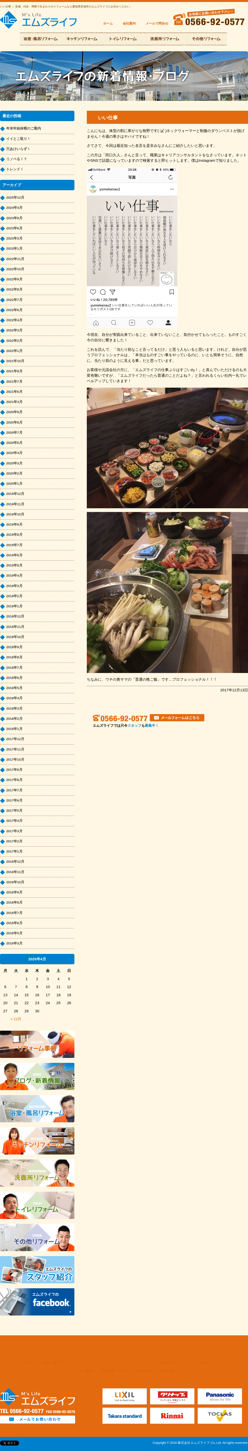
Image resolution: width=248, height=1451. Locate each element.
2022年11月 (15, 259)
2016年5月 (14, 933)
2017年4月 (14, 821)
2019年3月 (14, 586)
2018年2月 (14, 719)
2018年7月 (14, 668)
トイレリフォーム (139, 1363)
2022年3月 (14, 330)
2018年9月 (14, 647)
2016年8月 (14, 902)
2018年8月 (14, 657)
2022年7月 (14, 300)
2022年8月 (14, 289)
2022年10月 (15, 269)
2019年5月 (14, 565)
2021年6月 (14, 392)
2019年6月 (14, 555)
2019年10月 (15, 514)
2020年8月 (14, 422)
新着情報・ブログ (115, 1371)
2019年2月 (14, 596)
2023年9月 (14, 218)
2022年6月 (14, 310)
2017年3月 (14, 831)
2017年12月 (15, 739)
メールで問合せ (157, 23)
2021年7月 (14, 381)
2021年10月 (15, 361)
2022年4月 (14, 320)
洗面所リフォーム (175, 1363)
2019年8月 (14, 535)
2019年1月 (14, 606)
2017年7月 (14, 790)
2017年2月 (14, 841)
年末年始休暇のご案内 (23, 128)
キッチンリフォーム (101, 1363)
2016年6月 (14, 923)
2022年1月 (14, 351)
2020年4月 (14, 453)
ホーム (108, 23)
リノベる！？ (16, 159)
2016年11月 (15, 872)
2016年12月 (15, 861)
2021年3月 (14, 402)
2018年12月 (15, 616)
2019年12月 (15, 494)
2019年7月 (14, 545)
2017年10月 (15, 759)
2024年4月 (14, 208)
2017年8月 (14, 780)
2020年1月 (14, 483)
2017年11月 (15, 749)
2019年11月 (15, 504)
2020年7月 (14, 432)
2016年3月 (14, 943)
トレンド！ (15, 169)
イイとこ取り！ (18, 139)
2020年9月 (14, 412)
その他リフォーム (211, 1363)
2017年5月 (14, 810)
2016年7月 (14, 913)
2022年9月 (14, 279)
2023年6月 (14, 228)
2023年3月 (14, 238)
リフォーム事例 (80, 1371)
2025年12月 (15, 197)
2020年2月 (14, 473)
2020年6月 (14, 443)
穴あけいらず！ (18, 149)
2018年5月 (14, 688)
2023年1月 (14, 248)
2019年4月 (14, 575)
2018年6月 (14, 678)
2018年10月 (15, 637)
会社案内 (129, 23)
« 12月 (15, 1019)
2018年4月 (14, 698)
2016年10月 (15, 882)
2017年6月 (14, 800)
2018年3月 (14, 708)
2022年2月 (14, 341)
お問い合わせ (170, 1371)
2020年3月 (14, 463)
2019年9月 (14, 524)
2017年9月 (14, 770)
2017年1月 (14, 851)
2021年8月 (14, 371)
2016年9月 (14, 892)
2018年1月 (14, 729)
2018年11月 (15, 627)
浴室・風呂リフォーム (59, 1363)
